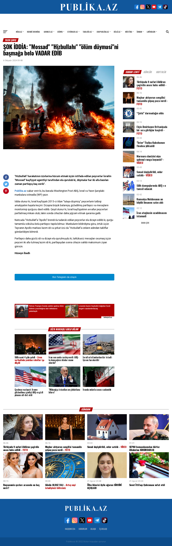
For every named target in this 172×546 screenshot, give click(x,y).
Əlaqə (93, 528)
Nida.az (19, 31)
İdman (139, 31)
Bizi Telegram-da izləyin (64, 277)
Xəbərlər (83, 528)
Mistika (128, 31)
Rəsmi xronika (33, 31)
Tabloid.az (87, 31)
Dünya (60, 31)
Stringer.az (72, 31)
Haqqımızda (70, 528)
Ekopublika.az (103, 31)
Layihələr (151, 31)
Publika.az (21, 190)
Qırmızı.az (48, 31)
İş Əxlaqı (103, 528)
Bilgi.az (117, 31)
